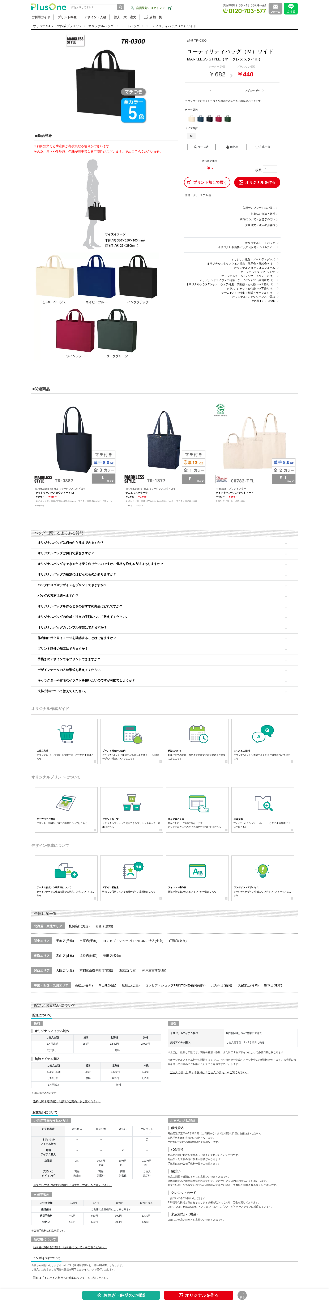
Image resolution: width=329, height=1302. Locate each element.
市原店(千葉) (88, 941)
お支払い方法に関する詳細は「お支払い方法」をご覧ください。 (72, 1185)
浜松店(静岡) (88, 956)
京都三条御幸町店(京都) (96, 970)
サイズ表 (201, 147)
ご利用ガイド (40, 17)
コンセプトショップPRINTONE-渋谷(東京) (133, 941)
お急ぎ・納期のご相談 (121, 1295)
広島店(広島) (131, 985)
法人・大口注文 (125, 17)
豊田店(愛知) (112, 956)
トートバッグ (130, 26)
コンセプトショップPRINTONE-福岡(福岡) (175, 985)
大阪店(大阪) (65, 970)
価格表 (232, 147)
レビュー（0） (253, 90)
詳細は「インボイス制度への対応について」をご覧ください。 (71, 1277)
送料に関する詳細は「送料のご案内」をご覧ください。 (67, 1101)
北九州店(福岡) (221, 985)
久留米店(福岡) (248, 985)
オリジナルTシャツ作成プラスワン (57, 26)
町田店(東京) (178, 941)
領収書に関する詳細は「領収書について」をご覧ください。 (70, 1247)
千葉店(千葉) (65, 941)
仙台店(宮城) (104, 926)
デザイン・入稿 (95, 17)
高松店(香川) (84, 985)
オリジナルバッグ (101, 26)
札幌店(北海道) (79, 926)
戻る (242, 1295)
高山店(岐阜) (65, 956)
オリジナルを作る (199, 1295)
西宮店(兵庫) (128, 970)
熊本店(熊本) (273, 985)
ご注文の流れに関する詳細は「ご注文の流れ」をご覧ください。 (209, 1072)
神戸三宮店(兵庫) (154, 970)
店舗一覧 (153, 17)
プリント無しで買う (207, 182)
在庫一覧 (263, 147)
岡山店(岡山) (107, 985)
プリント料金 (67, 17)
